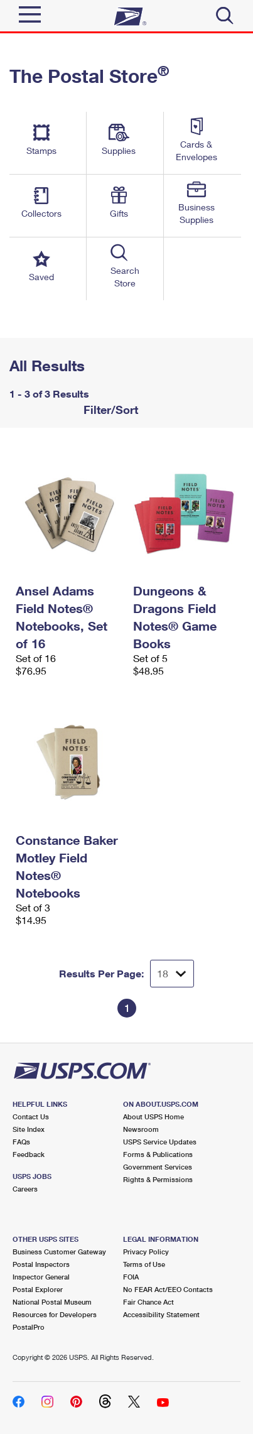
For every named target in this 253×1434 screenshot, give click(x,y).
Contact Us (31, 1116)
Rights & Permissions (158, 1179)
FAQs (21, 1142)
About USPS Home (153, 1116)
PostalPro (29, 1327)
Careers (25, 1189)
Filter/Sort (109, 409)
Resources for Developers (55, 1314)
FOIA (131, 1277)
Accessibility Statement (161, 1314)
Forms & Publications (158, 1154)
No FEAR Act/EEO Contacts (168, 1289)
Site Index (29, 1129)
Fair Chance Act (148, 1302)
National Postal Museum (52, 1302)
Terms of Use (144, 1264)
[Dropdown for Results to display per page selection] (172, 973)
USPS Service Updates (159, 1142)
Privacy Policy (146, 1251)
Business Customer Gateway (59, 1251)
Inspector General (41, 1277)
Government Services (157, 1167)
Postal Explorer (38, 1289)
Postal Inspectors (41, 1264)
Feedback (29, 1154)
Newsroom (141, 1129)
